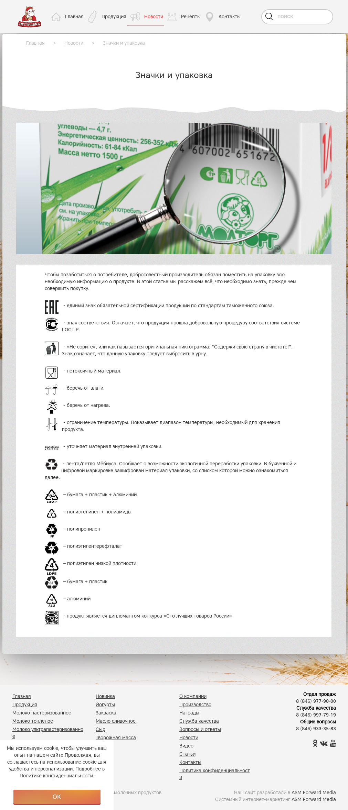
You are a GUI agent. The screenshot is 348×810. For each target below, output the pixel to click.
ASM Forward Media (314, 793)
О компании (193, 696)
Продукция (114, 17)
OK (57, 797)
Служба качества (199, 721)
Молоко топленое (32, 721)
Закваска (106, 713)
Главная (74, 17)
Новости (153, 17)
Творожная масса (116, 738)
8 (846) (316, 701)
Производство (195, 705)
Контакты (230, 17)
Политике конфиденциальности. (57, 776)
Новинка (105, 696)
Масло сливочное (116, 721)
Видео (186, 746)
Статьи (187, 754)
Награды (189, 713)
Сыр (100, 729)
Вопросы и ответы (200, 729)
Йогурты (105, 705)
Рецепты (191, 17)
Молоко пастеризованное (41, 713)
